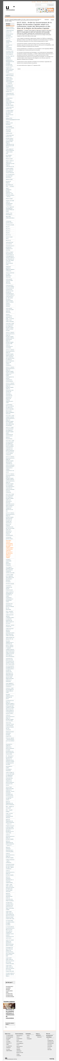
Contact (50, 1)
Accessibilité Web (45, 1)
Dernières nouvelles (17, 19)
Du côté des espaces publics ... (10, 1024)
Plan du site (39, 1)
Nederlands (47, 19)
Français (52, 19)
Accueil (11, 19)
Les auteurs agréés (9, 995)
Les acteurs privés (9, 993)
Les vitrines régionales (10, 996)
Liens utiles (34, 1)
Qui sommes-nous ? (9, 986)
